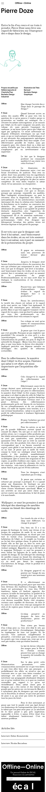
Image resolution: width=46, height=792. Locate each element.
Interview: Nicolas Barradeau (14, 743)
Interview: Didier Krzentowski (14, 736)
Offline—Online (23, 3)
